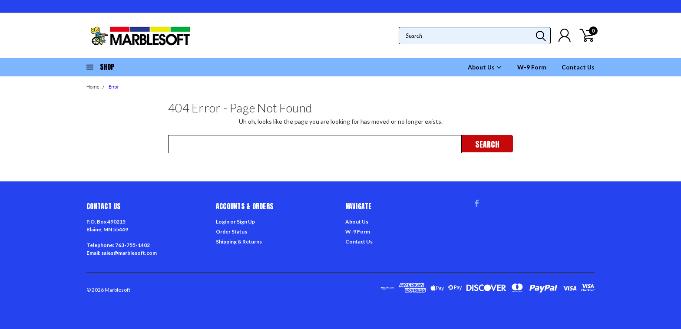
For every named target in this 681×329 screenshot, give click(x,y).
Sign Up (246, 221)
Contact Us (578, 67)
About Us (485, 67)
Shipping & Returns (239, 241)
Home (92, 87)
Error (114, 87)
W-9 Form (531, 67)
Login (222, 221)
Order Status (231, 231)
